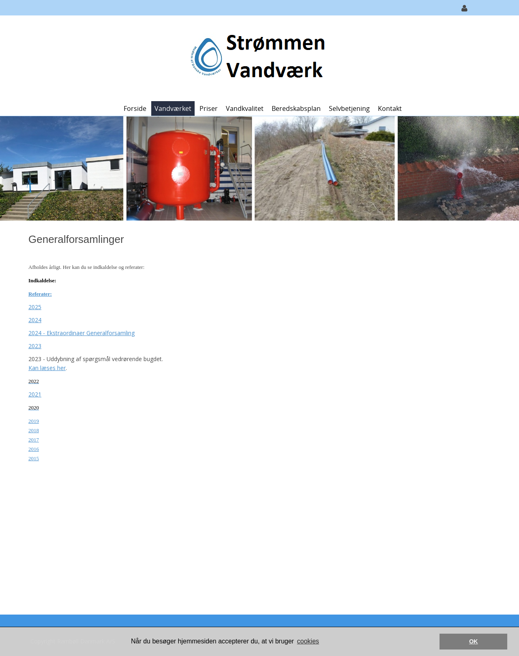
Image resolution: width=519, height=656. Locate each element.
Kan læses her (47, 368)
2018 (33, 430)
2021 (34, 394)
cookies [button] (308, 641)
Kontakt (390, 108)
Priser (208, 108)
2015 (33, 458)
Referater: (40, 294)
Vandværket (172, 108)
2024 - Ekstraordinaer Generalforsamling (81, 333)
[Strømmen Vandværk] (256, 57)
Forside (135, 108)
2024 (34, 320)
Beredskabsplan (296, 108)
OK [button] (473, 641)
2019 (33, 421)
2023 (34, 346)
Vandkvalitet (245, 108)
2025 (34, 307)
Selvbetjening (349, 108)
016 (35, 449)
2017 (33, 440)
